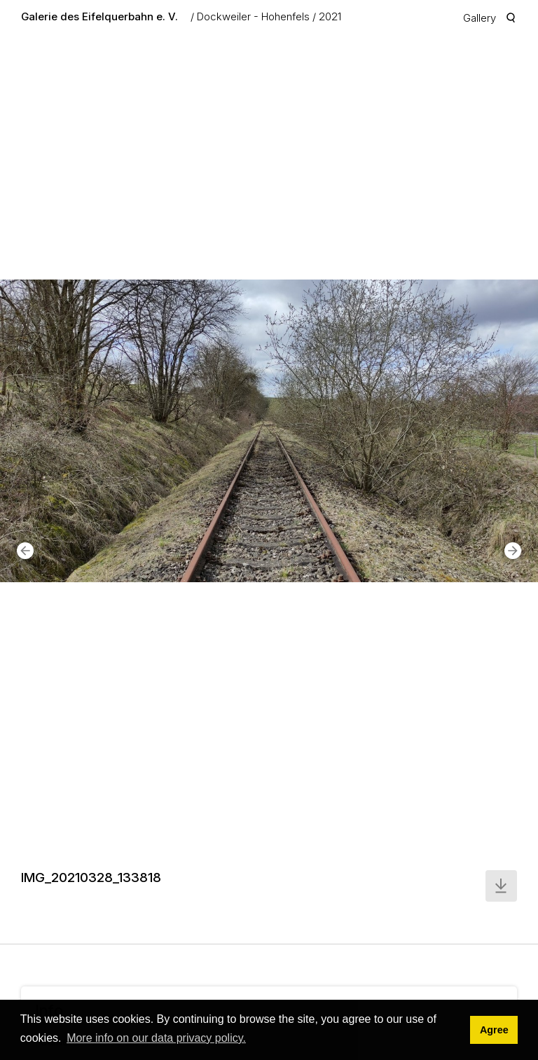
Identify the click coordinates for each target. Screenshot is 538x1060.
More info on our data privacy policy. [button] (156, 1038)
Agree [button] (494, 1029)
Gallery (479, 18)
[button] (25, 550)
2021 (330, 16)
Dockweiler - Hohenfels (253, 16)
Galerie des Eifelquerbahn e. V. (99, 16)
